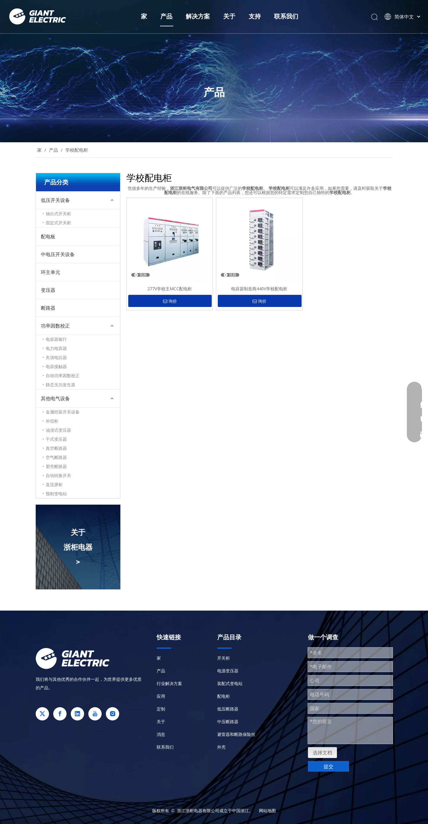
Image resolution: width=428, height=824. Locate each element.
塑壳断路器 (56, 466)
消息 (161, 734)
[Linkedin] (77, 713)
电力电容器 (56, 348)
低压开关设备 (55, 200)
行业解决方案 (169, 683)
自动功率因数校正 (63, 375)
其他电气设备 (55, 398)
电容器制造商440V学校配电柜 (259, 289)
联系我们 (286, 16)
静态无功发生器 (60, 384)
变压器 (48, 290)
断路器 (48, 308)
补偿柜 (52, 421)
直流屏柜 (54, 484)
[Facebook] (60, 713)
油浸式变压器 (58, 430)
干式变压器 (56, 439)
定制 (161, 709)
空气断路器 (56, 457)
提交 (328, 766)
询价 (170, 301)
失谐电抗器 (56, 357)
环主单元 (50, 272)
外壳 (221, 747)
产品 (166, 16)
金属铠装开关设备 (63, 412)
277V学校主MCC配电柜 (169, 289)
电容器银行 (56, 339)
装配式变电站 (230, 683)
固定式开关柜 (58, 223)
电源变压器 (227, 671)
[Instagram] (112, 713)
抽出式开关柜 (58, 213)
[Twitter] (42, 713)
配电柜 (223, 696)
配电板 (48, 236)
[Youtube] (95, 713)
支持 (255, 16)
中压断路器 (227, 721)
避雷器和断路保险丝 (236, 734)
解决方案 (198, 16)
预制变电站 (56, 493)
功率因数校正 (55, 325)
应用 (161, 696)
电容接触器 (56, 366)
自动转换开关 (58, 475)
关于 (229, 16)
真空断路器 (56, 448)
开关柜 (223, 658)
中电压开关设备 (58, 254)
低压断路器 (227, 709)
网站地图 (267, 810)
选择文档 (322, 752)
